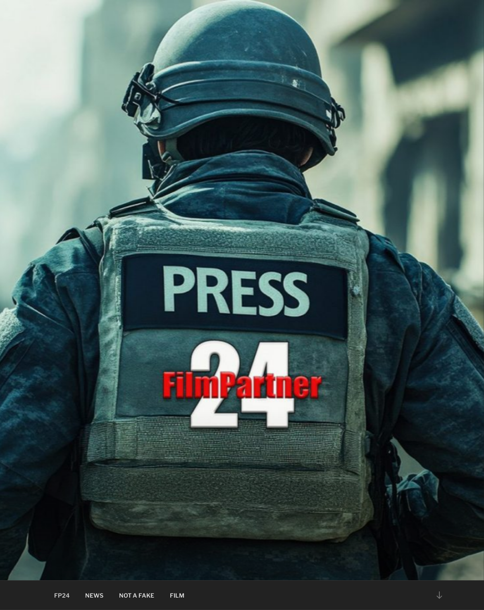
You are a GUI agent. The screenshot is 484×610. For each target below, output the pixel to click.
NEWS (94, 595)
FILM (177, 595)
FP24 (61, 595)
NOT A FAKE (136, 595)
